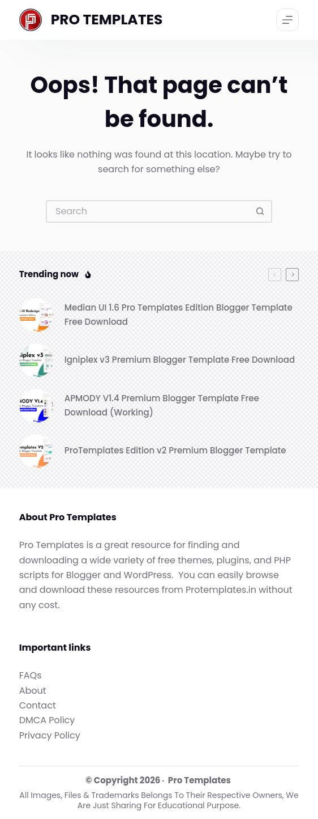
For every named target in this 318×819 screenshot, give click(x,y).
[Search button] (261, 211)
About (32, 690)
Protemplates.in (221, 589)
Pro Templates (199, 780)
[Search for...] (148, 211)
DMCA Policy (47, 720)
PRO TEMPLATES (107, 19)
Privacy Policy (49, 735)
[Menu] (287, 20)
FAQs (30, 675)
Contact (37, 705)
